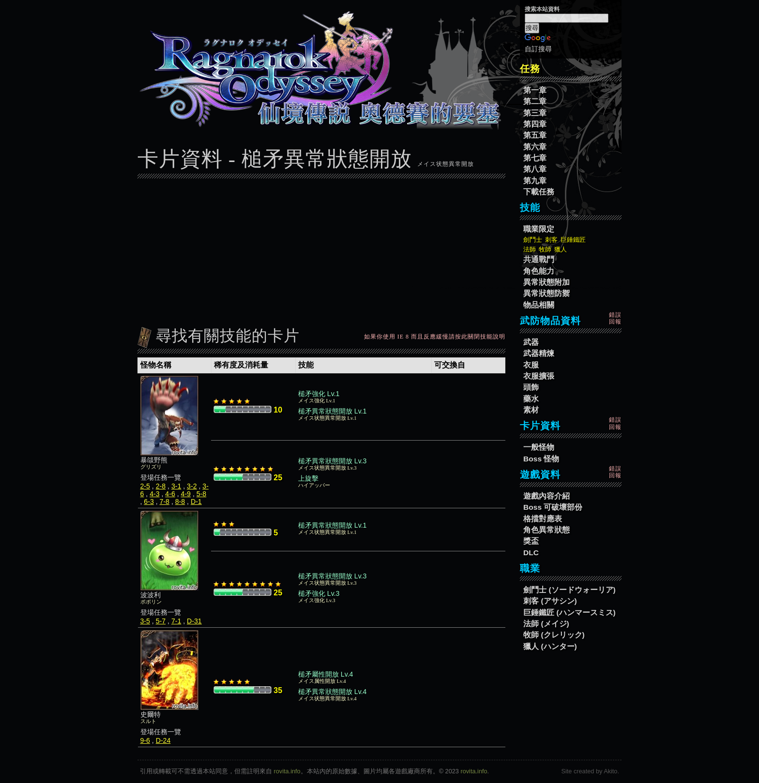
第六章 (534, 147)
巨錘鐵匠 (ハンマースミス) (569, 612)
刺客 (551, 239)
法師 (529, 249)
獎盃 (531, 541)
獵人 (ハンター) (550, 646)
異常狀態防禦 (546, 293)
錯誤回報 (615, 318)
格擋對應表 (542, 519)
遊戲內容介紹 (546, 496)
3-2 (192, 486)
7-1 (176, 621)
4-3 (154, 494)
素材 (531, 410)
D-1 (196, 501)
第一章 (534, 90)
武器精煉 (538, 353)
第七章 (534, 158)
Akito (610, 771)
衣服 (531, 365)
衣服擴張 (538, 376)
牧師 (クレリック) (554, 635)
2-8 (161, 486)
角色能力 (538, 271)
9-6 (145, 740)
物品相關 (538, 305)
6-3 (148, 501)
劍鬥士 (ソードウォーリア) (569, 590)
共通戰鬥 (538, 259)
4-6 (170, 494)
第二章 (534, 101)
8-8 (180, 501)
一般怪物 (538, 447)
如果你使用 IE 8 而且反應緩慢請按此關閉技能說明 (434, 336)
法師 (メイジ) (546, 624)
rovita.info (287, 771)
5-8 (201, 494)
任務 (530, 68)
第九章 (534, 181)
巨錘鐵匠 (573, 239)
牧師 (545, 249)
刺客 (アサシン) (550, 601)
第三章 (534, 113)
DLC (531, 552)
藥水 (531, 399)
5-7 (161, 621)
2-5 (145, 486)
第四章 (534, 124)
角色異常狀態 (546, 530)
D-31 (194, 621)
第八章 (534, 169)
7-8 (164, 501)
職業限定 (538, 229)
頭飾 (531, 387)
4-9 (186, 494)
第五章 (534, 135)
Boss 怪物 (541, 459)
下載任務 (538, 192)
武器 (531, 342)
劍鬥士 (532, 239)
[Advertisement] (321, 250)
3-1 (176, 486)
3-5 (145, 621)
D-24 (163, 740)
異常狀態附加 (546, 282)
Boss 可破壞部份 (552, 507)
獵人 (560, 249)
